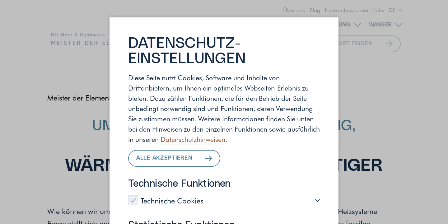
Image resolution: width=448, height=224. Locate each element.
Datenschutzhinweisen (193, 139)
